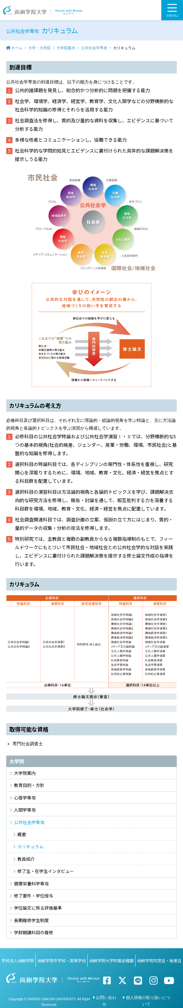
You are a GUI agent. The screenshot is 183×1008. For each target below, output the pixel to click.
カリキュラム (30, 846)
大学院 (16, 761)
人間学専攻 (25, 810)
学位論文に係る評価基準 (38, 908)
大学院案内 (66, 48)
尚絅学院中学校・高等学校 (61, 960)
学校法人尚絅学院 (18, 960)
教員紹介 (26, 859)
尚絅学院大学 (42, 10)
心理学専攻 (25, 797)
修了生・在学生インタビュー (45, 871)
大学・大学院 (39, 48)
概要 (21, 834)
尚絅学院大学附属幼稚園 (111, 960)
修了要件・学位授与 (33, 896)
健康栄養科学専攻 (31, 883)
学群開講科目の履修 (33, 932)
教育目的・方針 (29, 785)
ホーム (16, 48)
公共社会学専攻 (94, 48)
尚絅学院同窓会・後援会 (159, 960)
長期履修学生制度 (31, 920)
